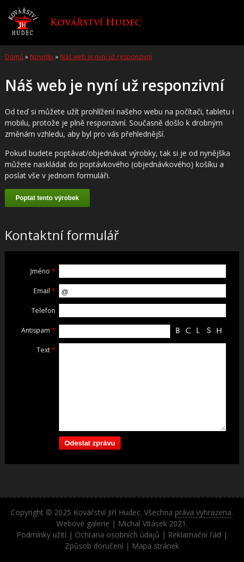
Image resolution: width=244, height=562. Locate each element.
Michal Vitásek (142, 523)
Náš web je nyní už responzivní (106, 56)
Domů (14, 56)
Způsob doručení (94, 546)
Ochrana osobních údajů (117, 535)
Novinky (42, 56)
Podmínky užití (41, 535)
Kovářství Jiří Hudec (106, 512)
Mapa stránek (155, 546)
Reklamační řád (194, 535)
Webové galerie (83, 523)
